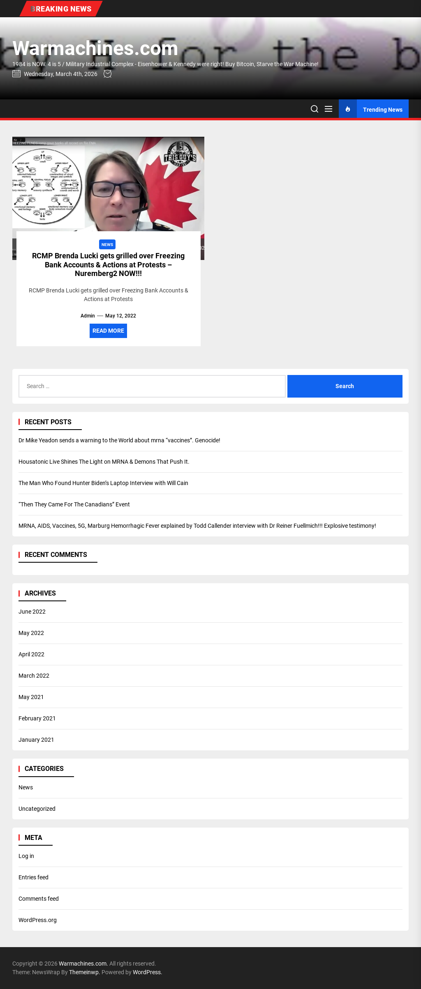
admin (88, 316)
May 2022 (31, 633)
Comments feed (39, 898)
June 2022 (32, 611)
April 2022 (31, 654)
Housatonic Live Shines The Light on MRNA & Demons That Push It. (104, 461)
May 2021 (31, 697)
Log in (26, 856)
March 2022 (34, 675)
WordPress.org (38, 920)
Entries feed (34, 877)
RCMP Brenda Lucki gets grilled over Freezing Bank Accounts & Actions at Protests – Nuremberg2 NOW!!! (108, 264)
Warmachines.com (95, 48)
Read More (108, 330)
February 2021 (37, 718)
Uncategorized (37, 808)
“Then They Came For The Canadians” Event (74, 504)
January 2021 (36, 739)
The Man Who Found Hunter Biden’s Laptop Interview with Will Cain (103, 483)
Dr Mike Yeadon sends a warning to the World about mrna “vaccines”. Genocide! (119, 440)
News (26, 787)
